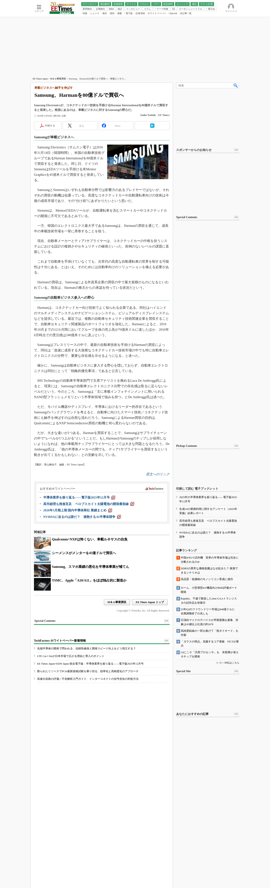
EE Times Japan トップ (150, 602)
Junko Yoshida (148, 115)
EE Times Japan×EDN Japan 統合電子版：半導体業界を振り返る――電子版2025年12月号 (90, 663)
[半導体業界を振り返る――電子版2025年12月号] (79, 497)
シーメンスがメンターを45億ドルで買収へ (84, 553)
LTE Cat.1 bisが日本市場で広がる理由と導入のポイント (70, 656)
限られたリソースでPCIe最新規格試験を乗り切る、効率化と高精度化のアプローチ (88, 671)
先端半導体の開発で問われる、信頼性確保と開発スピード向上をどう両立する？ (86, 648)
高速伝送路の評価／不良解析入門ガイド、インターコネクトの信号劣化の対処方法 (88, 678)
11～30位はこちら (229, 662)
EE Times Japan (40, 78)
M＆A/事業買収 (58, 78)
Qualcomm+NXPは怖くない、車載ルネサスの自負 (89, 539)
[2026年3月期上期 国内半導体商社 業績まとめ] (77, 510)
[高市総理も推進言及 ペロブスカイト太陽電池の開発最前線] (88, 504)
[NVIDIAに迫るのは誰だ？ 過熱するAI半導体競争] (82, 517)
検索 (236, 85)
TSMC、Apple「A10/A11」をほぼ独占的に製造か (89, 580)
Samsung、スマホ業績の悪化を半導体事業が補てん (90, 566)
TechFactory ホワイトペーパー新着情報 (60, 640)
